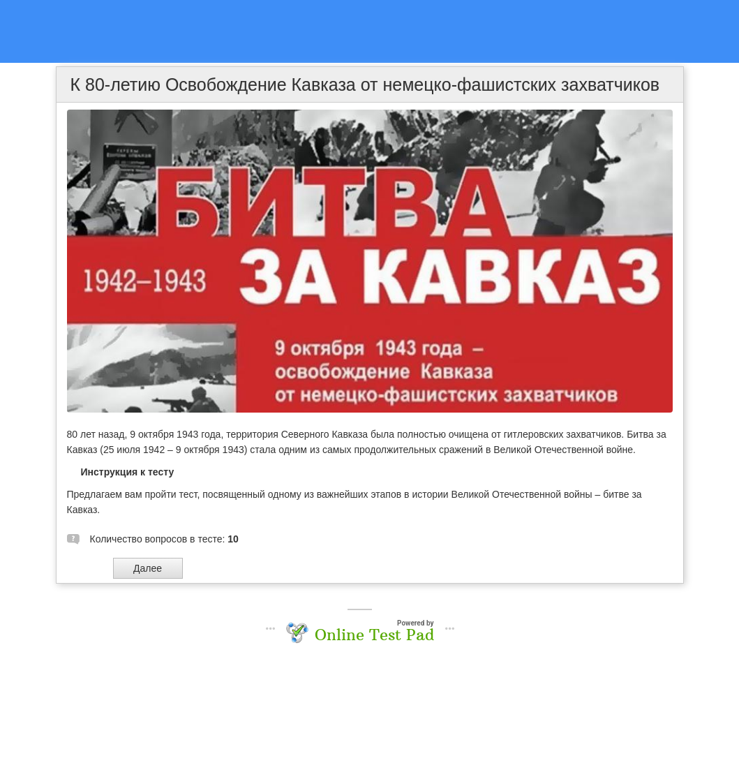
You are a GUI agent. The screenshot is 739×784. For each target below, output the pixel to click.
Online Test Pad (374, 634)
